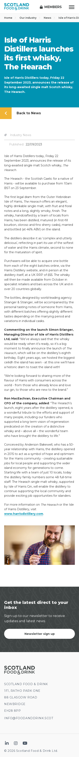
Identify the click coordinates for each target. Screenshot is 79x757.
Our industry (29, 17)
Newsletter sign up (39, 634)
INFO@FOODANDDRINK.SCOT (28, 718)
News (49, 17)
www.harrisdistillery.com (23, 514)
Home (10, 17)
